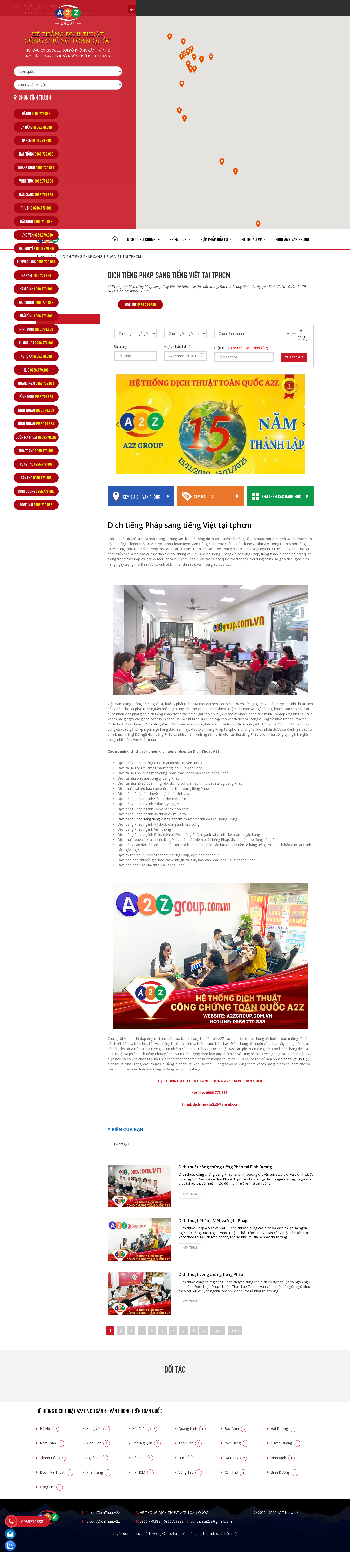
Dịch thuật (244, 724)
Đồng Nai (51, 1487)
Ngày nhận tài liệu (178, 346)
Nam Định (52, 1443)
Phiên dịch (180, 238)
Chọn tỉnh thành (35, 97)
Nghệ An (97, 1457)
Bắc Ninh (236, 1428)
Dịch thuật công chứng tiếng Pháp (211, 1274)
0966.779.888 (150, 1521)
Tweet (118, 1144)
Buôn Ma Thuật (56, 1472)
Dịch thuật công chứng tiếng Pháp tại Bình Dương (225, 1167)
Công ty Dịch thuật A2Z (216, 1048)
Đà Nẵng (236, 1457)
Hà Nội (49, 1428)
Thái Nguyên (146, 1443)
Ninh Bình (98, 1443)
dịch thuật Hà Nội (294, 1059)
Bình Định (283, 1457)
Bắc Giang (237, 1443)
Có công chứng (302, 335)
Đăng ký (158, 1533)
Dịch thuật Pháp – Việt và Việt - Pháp (213, 1220)
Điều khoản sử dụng (185, 1533)
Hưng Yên (98, 1428)
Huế (185, 1457)
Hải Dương (283, 1428)
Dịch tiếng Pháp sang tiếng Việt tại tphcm (149, 819)
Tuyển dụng (122, 1533)
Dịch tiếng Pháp (157, 724)
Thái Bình (190, 1443)
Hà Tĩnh (142, 1457)
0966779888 (173, 1521)
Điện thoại (241, 348)
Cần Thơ (235, 1472)
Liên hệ (142, 1533)
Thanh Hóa (53, 1457)
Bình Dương (284, 1472)
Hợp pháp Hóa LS (217, 238)
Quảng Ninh (192, 1428)
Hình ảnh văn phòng (292, 238)
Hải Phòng (144, 1428)
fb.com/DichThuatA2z (103, 1512)
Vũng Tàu (190, 1472)
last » (235, 1330)
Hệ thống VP (254, 238)
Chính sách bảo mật (222, 1533)
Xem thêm (190, 1194)
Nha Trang (98, 1472)
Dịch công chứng (144, 238)
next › (217, 1330)
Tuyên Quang (285, 1443)
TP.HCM (143, 1472)
